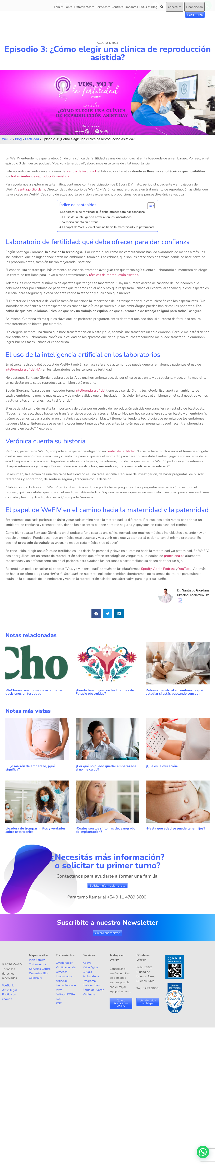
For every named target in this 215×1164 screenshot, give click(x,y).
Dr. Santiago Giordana (193, 590)
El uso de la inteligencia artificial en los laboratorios (96, 217)
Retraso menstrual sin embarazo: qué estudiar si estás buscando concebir (174, 692)
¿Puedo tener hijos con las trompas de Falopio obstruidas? (105, 692)
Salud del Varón (93, 990)
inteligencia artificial (90, 390)
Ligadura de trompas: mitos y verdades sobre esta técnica (35, 830)
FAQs (144, 6)
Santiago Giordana (31, 189)
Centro (117, 6)
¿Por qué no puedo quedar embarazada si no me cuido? (106, 768)
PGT (59, 1003)
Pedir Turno (195, 15)
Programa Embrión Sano (92, 983)
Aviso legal (9, 990)
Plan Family (37, 960)
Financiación (194, 7)
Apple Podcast (164, 568)
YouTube (184, 568)
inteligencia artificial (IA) (23, 369)
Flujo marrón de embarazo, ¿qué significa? (30, 768)
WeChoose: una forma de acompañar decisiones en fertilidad (33, 692)
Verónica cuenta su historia (80, 222)
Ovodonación (64, 963)
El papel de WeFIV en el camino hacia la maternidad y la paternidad (108, 227)
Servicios (103, 6)
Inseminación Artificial (64, 978)
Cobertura (174, 7)
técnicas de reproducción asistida (113, 275)
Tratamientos (84, 6)
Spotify (146, 568)
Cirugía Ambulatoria (91, 974)
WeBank (8, 985)
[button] (96, 613)
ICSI (58, 999)
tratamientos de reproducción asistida (40, 176)
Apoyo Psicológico (90, 965)
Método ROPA (65, 994)
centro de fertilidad (81, 171)
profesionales (174, 556)
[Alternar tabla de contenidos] (149, 205)
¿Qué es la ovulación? (162, 766)
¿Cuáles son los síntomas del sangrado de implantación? (105, 830)
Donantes (131, 7)
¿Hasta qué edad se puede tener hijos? (175, 828)
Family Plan (63, 6)
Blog (154, 7)
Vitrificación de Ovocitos (66, 969)
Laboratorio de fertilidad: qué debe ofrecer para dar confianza (103, 212)
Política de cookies (9, 996)
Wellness (89, 994)
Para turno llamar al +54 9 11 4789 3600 (106, 897)
